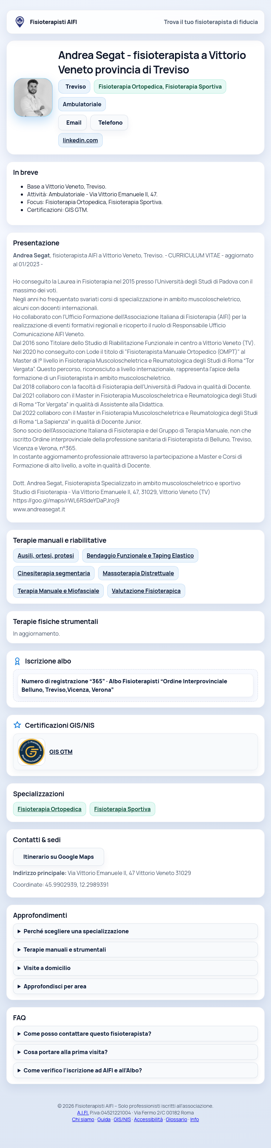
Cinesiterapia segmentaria (54, 573)
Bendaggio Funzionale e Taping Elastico (140, 555)
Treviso (76, 86)
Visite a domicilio (47, 968)
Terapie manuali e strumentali (65, 949)
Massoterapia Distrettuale (138, 573)
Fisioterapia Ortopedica (50, 809)
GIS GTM (61, 752)
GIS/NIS (122, 1119)
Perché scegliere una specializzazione (76, 931)
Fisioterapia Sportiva (122, 809)
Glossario (176, 1119)
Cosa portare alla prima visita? (66, 1052)
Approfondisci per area (55, 986)
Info (194, 1119)
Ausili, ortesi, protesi (46, 555)
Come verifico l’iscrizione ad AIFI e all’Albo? (83, 1070)
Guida (104, 1119)
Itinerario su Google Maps (63, 859)
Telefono (110, 122)
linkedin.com (80, 140)
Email (74, 122)
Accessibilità (148, 1119)
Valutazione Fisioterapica (146, 591)
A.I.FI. (83, 1112)
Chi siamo (83, 1119)
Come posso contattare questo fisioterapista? (87, 1033)
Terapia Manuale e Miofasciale (58, 591)
